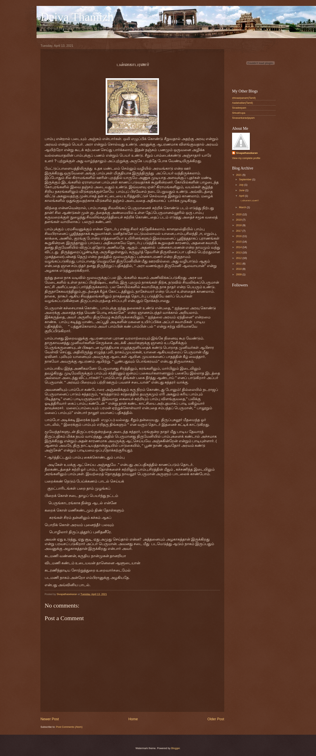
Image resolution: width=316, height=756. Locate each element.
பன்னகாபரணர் (248, 200)
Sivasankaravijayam (243, 117)
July (241, 184)
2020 (239, 214)
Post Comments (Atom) (69, 726)
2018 (239, 225)
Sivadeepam (239, 107)
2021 (239, 174)
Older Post (215, 719)
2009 (239, 274)
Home (133, 719)
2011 (239, 263)
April (242, 195)
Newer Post (49, 719)
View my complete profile (246, 158)
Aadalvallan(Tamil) (242, 102)
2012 (239, 258)
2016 (239, 236)
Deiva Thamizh (77, 17)
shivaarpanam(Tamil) (244, 97)
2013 (239, 252)
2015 (239, 241)
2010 (239, 268)
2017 (239, 230)
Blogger (175, 748)
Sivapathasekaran (247, 152)
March (243, 207)
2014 (239, 247)
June (242, 190)
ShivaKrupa (238, 112)
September (245, 179)
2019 (239, 219)
